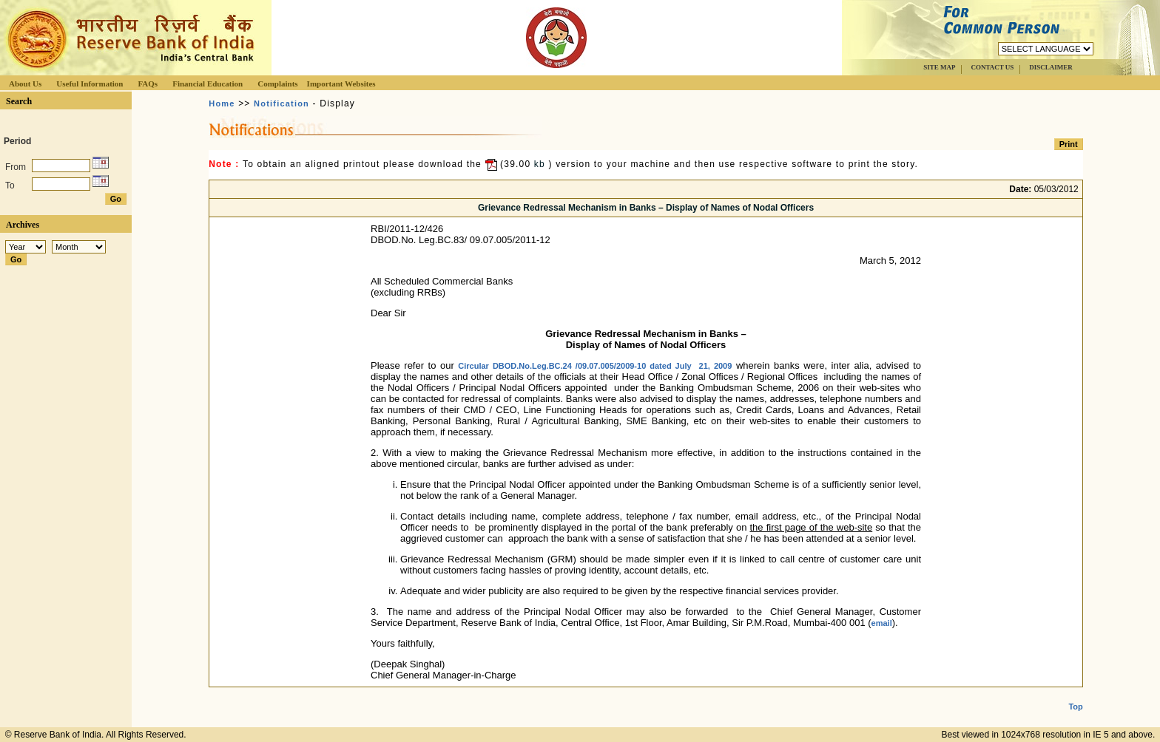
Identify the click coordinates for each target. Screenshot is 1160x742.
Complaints (277, 83)
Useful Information (89, 83)
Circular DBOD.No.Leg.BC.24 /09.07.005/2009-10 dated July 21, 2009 (595, 365)
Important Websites (341, 83)
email (881, 623)
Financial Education (207, 83)
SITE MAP (939, 67)
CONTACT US (992, 67)
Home (222, 103)
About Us (25, 83)
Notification (281, 103)
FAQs (148, 83)
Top (1075, 694)
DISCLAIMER (1051, 67)
